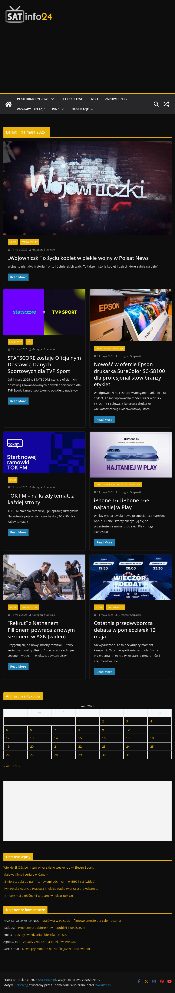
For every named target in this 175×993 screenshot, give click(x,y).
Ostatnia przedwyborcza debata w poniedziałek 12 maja (125, 629)
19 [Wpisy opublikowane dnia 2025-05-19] (8, 746)
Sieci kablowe (72, 99)
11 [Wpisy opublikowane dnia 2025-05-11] (152, 730)
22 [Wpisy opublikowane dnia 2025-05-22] (80, 746)
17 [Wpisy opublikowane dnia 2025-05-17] (128, 738)
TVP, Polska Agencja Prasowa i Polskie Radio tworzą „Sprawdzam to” (51, 889)
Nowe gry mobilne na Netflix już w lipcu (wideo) (56, 949)
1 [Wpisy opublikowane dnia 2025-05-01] (79, 721)
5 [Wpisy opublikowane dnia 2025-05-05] (7, 730)
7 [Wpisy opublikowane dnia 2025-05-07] (55, 730)
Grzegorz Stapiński (43, 249)
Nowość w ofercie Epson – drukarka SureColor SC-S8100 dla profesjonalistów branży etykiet (129, 374)
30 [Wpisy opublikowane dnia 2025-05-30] (104, 755)
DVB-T (94, 99)
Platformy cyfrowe (33, 99)
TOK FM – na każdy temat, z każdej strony (41, 499)
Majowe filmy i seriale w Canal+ (25, 874)
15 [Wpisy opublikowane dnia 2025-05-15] (80, 738)
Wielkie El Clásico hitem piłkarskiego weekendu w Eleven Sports (48, 867)
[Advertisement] (87, 61)
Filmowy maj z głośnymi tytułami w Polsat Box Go (38, 896)
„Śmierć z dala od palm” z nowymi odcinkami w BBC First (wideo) (49, 881)
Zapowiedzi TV (116, 99)
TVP (29, 341)
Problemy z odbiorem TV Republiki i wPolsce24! (51, 928)
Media (12, 241)
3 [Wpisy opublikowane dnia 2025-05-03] (127, 721)
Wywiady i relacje (31, 109)
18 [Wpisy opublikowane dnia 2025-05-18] (152, 738)
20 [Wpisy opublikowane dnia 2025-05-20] (32, 746)
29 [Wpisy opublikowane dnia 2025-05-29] (80, 755)
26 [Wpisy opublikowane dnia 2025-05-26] (8, 755)
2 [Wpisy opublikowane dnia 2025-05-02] (103, 721)
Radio (12, 479)
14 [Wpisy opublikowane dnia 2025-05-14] (56, 738)
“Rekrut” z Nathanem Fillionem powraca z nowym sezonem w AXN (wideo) (41, 629)
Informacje (80, 109)
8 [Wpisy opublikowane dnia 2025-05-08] (79, 730)
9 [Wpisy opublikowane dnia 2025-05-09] (103, 730)
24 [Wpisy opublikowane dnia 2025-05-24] (128, 746)
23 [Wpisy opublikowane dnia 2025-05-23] (104, 746)
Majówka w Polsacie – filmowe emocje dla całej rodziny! (81, 921)
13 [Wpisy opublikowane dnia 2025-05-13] (32, 738)
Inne (55, 109)
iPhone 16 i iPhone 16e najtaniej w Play (121, 503)
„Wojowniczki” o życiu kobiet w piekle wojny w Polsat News (78, 257)
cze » (16, 766)
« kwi (6, 766)
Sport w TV (15, 341)
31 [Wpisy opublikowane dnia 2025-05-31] (128, 755)
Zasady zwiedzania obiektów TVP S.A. (41, 935)
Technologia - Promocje (109, 348)
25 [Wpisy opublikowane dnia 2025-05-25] (152, 746)
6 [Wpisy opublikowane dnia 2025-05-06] (31, 730)
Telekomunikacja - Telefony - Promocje (118, 484)
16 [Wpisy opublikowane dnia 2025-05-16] (104, 738)
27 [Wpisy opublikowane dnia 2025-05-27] (32, 755)
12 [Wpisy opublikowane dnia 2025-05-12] (8, 738)
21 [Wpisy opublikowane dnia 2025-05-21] (56, 746)
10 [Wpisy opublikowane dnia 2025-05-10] (128, 730)
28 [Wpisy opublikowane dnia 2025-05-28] (56, 755)
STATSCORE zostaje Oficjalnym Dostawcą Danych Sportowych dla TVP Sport (44, 364)
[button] (51, 99)
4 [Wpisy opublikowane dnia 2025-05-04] (151, 721)
